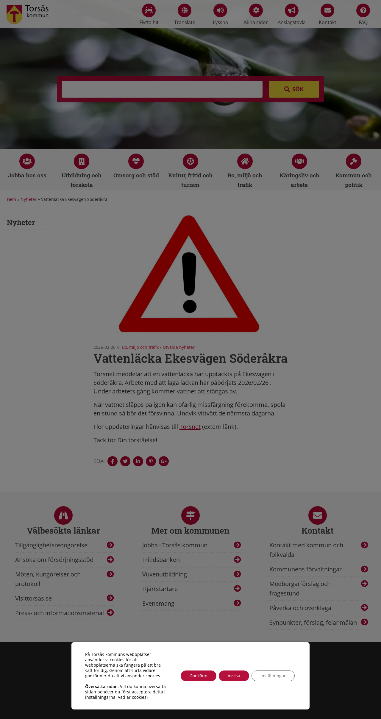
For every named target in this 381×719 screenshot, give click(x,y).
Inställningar (273, 676)
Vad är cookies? (133, 697)
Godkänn (198, 676)
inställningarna (100, 697)
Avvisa (234, 676)
